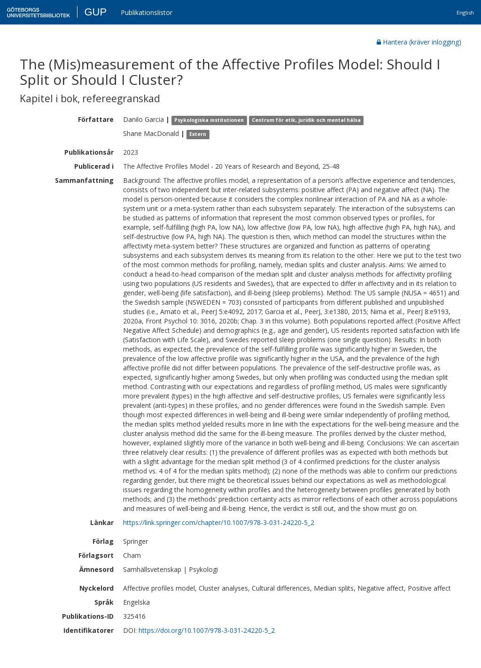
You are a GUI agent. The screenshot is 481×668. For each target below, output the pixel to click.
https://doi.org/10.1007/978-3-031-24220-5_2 (207, 630)
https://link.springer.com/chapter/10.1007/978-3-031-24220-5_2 (218, 522)
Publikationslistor (146, 12)
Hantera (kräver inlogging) (419, 42)
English (465, 12)
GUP (95, 12)
